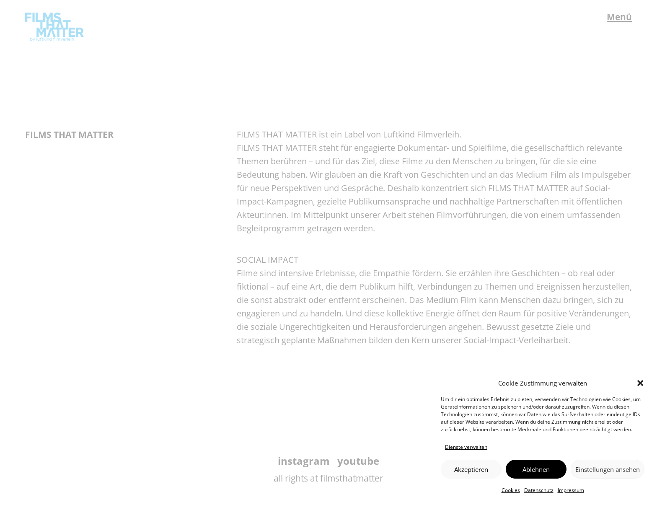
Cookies (511, 490)
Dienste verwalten (466, 447)
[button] (640, 383)
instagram (304, 461)
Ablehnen (536, 469)
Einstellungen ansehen (607, 469)
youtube (358, 461)
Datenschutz (539, 490)
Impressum (571, 490)
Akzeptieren (471, 469)
